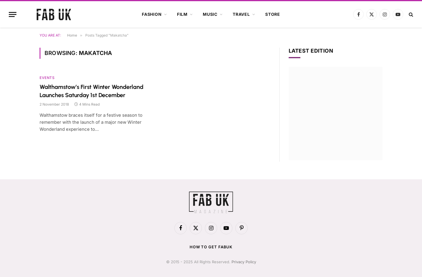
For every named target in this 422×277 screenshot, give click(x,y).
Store (272, 14)
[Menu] (12, 14)
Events (47, 77)
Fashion (152, 14)
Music (210, 14)
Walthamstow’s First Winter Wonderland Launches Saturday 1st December (91, 90)
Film (182, 14)
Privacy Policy (244, 261)
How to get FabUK (211, 247)
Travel (241, 14)
